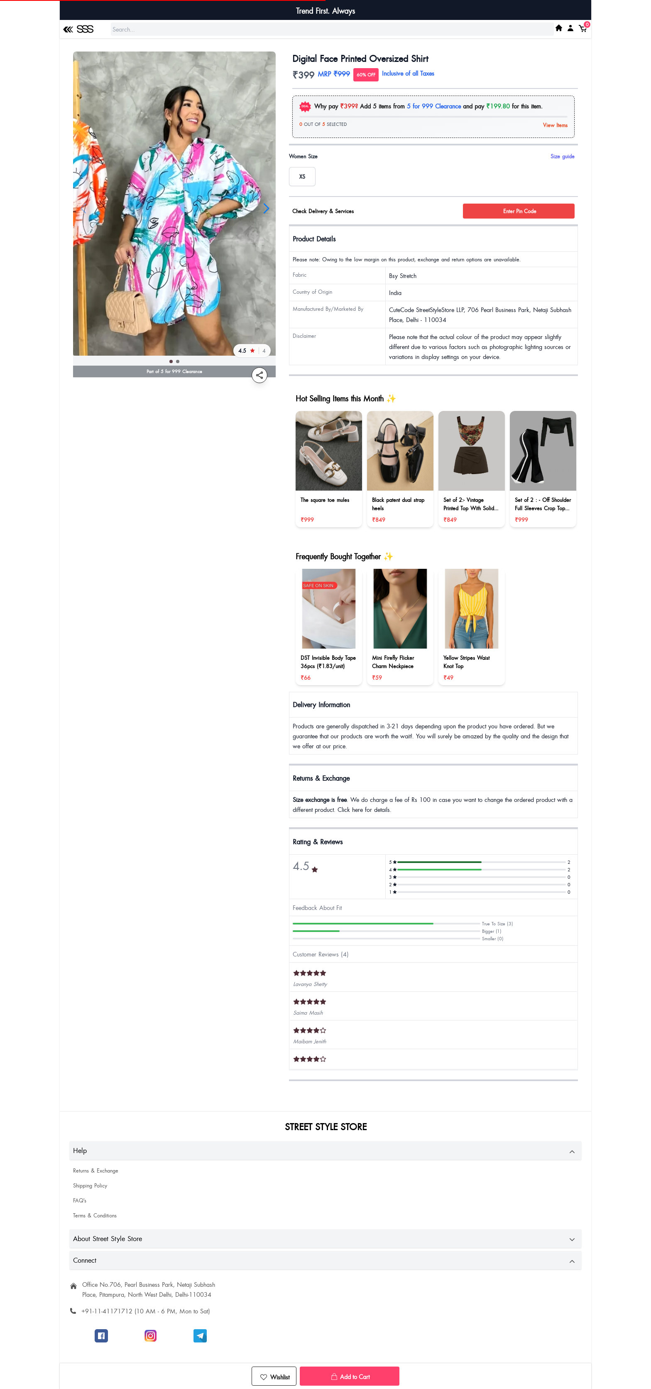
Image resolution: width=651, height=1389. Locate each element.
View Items (555, 125)
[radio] (302, 176)
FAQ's (79, 1200)
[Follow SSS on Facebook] (101, 1335)
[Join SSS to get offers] (200, 1335)
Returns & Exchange (95, 1170)
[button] (171, 361)
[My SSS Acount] (570, 28)
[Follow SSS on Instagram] (150, 1335)
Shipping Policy (90, 1185)
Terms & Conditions (95, 1215)
